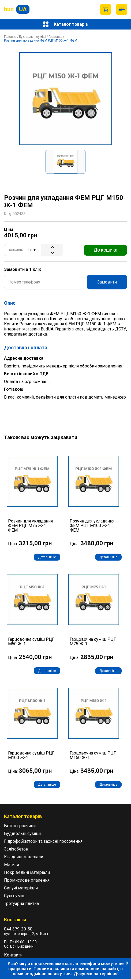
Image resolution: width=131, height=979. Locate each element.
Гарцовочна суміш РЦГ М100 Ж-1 (31, 755)
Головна (10, 37)
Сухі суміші (15, 895)
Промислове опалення (27, 880)
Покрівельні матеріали (27, 872)
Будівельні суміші (32, 37)
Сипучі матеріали (21, 887)
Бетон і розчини (20, 825)
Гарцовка (55, 37)
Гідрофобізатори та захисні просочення (43, 841)
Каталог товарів (65, 24)
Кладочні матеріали (23, 856)
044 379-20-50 (18, 929)
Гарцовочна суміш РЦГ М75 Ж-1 (93, 641)
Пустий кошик (105, 9)
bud (16, 9)
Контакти (13, 955)
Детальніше (47, 557)
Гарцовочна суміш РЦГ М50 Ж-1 (31, 641)
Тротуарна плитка (21, 903)
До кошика (105, 250)
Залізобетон (16, 849)
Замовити (107, 282)
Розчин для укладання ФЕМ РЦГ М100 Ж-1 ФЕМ (92, 526)
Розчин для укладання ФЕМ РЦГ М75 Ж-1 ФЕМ (30, 526)
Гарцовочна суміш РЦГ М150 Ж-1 (93, 755)
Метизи (11, 864)
